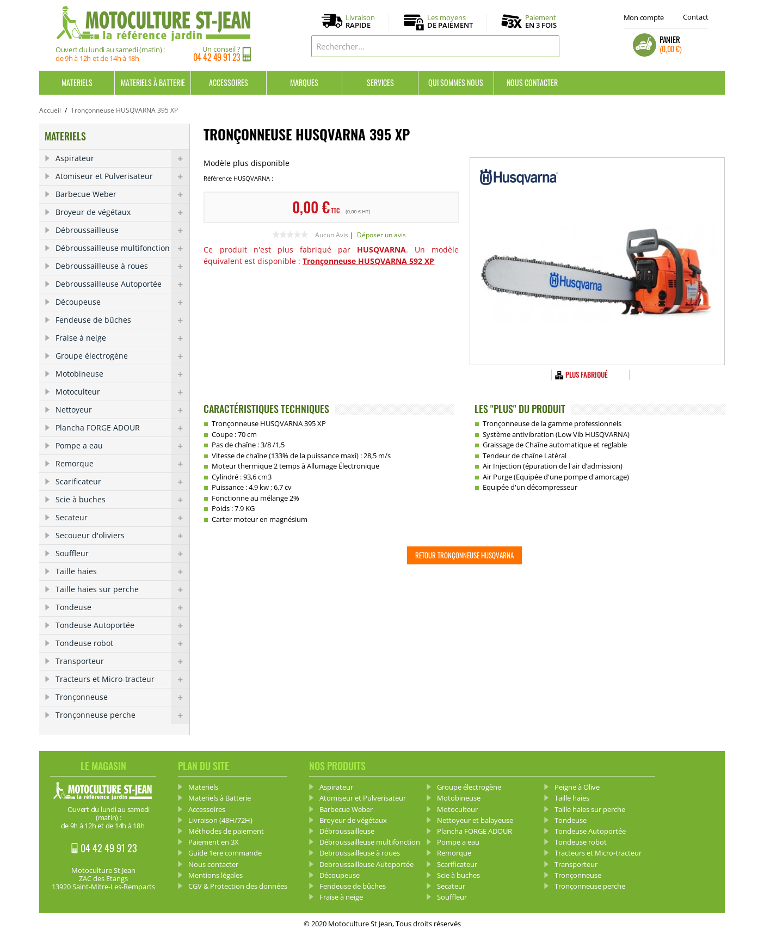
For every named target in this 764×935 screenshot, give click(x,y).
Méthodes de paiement (226, 831)
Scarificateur (122, 481)
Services (380, 82)
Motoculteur (122, 392)
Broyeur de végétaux (122, 212)
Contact (695, 17)
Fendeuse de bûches (122, 320)
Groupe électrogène (122, 356)
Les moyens (450, 22)
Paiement (541, 21)
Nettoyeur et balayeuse (475, 820)
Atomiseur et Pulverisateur (122, 176)
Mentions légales (215, 875)
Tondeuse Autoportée (122, 625)
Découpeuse (122, 302)
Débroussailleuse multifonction (122, 248)
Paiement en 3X (213, 842)
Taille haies (122, 571)
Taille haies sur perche (122, 589)
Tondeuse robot (122, 643)
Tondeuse (122, 607)
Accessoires (228, 82)
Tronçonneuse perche (122, 715)
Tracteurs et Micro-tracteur (122, 679)
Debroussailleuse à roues (122, 266)
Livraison (360, 22)
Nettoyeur (122, 410)
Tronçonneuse (122, 697)
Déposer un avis (381, 234)
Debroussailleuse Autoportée (122, 284)
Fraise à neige (122, 338)
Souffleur (122, 553)
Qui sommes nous (455, 82)
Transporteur (122, 661)
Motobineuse (122, 374)
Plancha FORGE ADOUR (122, 427)
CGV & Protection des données (237, 886)
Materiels (77, 82)
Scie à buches (122, 499)
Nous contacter (532, 82)
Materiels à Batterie (153, 82)
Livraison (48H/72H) (220, 820)
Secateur (122, 517)
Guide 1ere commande (225, 853)
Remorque (122, 463)
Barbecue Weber (122, 194)
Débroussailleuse (122, 230)
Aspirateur (122, 158)
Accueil (50, 110)
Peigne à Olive (577, 787)
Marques (304, 82)
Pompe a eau (122, 445)
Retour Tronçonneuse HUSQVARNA (464, 555)
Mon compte (644, 17)
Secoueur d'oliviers (122, 535)
